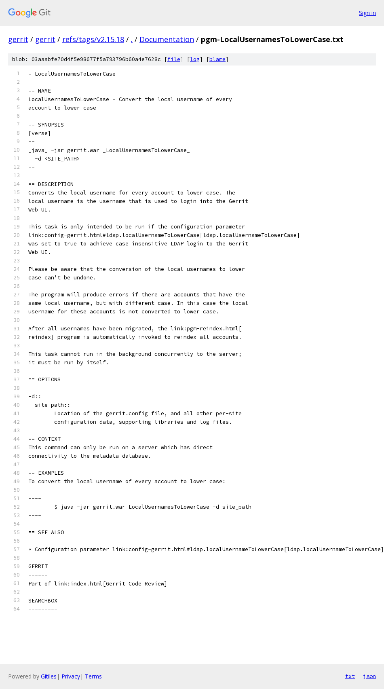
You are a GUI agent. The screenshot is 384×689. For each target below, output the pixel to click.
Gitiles (49, 676)
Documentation (166, 39)
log (195, 59)
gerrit (18, 39)
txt (350, 676)
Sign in (367, 13)
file (173, 59)
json (369, 676)
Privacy (70, 676)
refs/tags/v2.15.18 (93, 39)
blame (217, 59)
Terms (93, 676)
